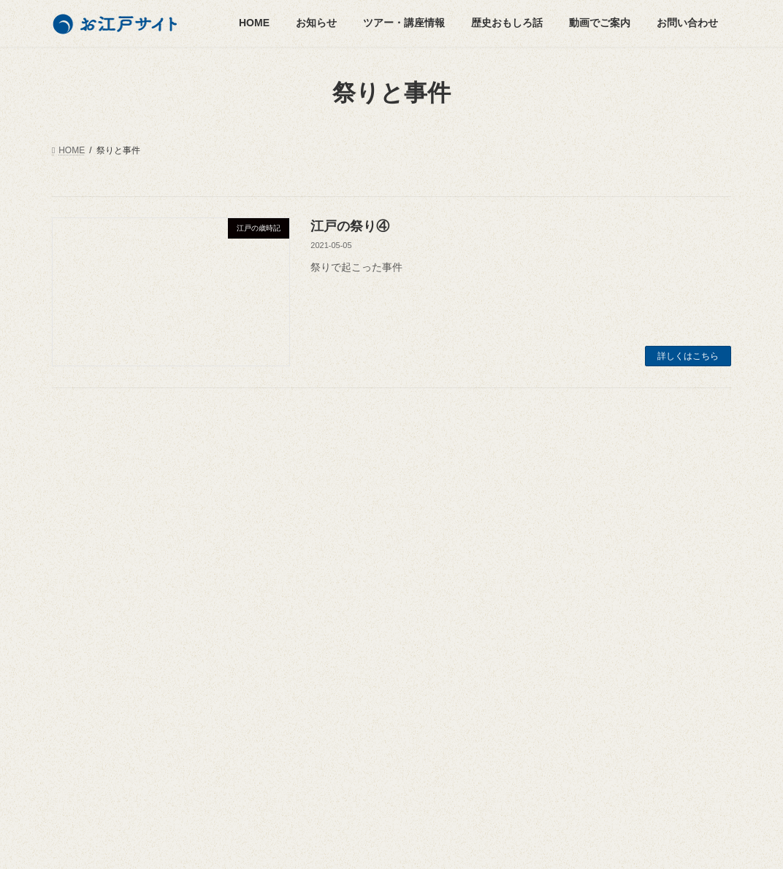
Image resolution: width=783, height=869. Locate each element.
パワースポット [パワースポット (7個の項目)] (329, 502)
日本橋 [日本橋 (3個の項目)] (376, 607)
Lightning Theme (383, 844)
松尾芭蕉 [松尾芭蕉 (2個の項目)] (372, 628)
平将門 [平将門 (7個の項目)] (440, 565)
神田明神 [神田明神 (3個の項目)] (372, 712)
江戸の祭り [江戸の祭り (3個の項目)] (431, 649)
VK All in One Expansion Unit (497, 844)
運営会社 (545, 549)
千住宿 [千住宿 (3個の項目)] (312, 523)
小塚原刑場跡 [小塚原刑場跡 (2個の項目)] (325, 544)
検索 (696, 475)
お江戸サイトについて (572, 523)
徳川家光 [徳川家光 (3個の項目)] (316, 586)
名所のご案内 (95, 619)
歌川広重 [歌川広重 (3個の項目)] (436, 628)
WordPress (296, 844)
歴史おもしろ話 (91, 543)
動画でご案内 (87, 720)
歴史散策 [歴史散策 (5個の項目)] (316, 649)
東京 (87, 644)
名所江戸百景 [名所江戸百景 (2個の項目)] (380, 523)
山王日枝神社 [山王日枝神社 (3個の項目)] (325, 565)
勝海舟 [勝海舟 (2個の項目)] (402, 502)
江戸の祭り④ (349, 226)
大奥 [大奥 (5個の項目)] (444, 523)
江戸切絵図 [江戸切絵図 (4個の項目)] (320, 670)
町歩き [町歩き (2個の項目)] (312, 712)
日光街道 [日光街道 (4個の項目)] (316, 607)
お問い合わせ (554, 573)
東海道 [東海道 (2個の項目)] (312, 628)
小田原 (91, 670)
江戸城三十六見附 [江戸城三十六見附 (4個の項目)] (333, 691)
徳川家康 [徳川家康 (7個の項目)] (380, 586)
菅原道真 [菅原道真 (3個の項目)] (436, 712)
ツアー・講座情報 (96, 517)
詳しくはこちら (688, 356)
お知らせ (78, 492)
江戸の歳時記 (95, 593)
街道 (87, 695)
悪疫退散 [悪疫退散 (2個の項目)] (445, 586)
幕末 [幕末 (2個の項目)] (389, 565)
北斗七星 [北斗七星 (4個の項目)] (462, 502)
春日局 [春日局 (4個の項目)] (431, 607)
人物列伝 (86, 568)
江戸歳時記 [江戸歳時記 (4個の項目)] (420, 691)
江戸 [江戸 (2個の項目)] (371, 649)
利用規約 (545, 599)
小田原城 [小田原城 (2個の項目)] (398, 544)
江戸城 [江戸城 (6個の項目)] (385, 670)
